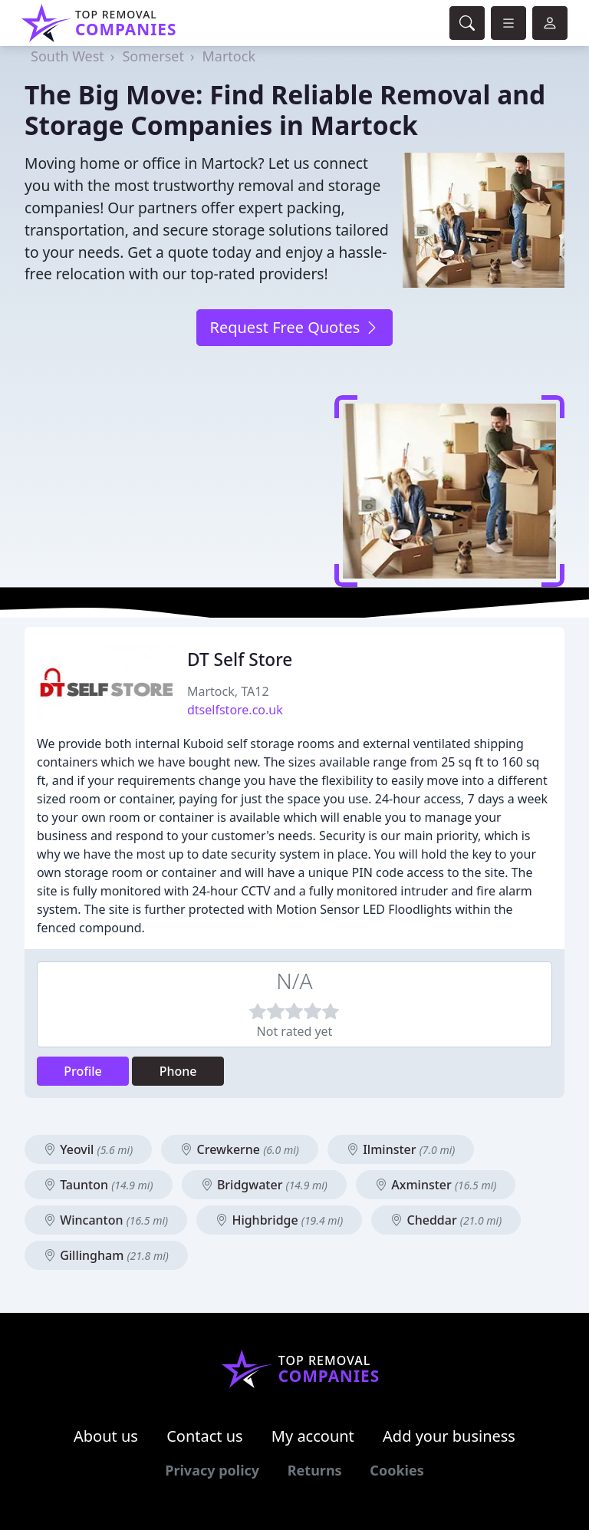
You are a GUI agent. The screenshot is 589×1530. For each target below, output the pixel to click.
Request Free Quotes (294, 327)
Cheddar (446, 1220)
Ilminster (401, 1149)
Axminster (435, 1184)
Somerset (152, 56)
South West (67, 56)
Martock (229, 56)
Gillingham (106, 1255)
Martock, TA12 (228, 691)
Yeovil (88, 1149)
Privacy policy (212, 1470)
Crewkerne (239, 1149)
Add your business (449, 1436)
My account (312, 1436)
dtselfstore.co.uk (235, 709)
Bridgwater (264, 1184)
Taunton (98, 1184)
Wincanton (106, 1220)
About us (106, 1436)
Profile (83, 1071)
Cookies (396, 1470)
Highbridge (279, 1220)
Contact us (204, 1436)
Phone (178, 1071)
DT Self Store (239, 659)
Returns (315, 1470)
